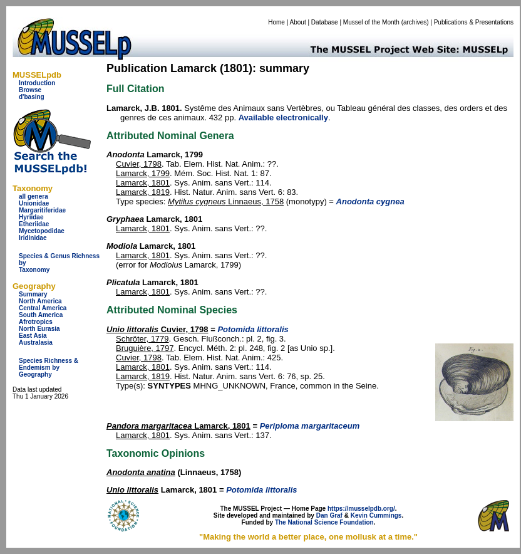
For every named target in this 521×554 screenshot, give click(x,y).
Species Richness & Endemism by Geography (48, 367)
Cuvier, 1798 (139, 164)
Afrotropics (36, 321)
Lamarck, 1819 (143, 192)
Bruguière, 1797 (145, 348)
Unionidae (34, 203)
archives (414, 22)
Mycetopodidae (41, 230)
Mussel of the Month (371, 22)
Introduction (37, 83)
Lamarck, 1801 (143, 182)
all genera (33, 196)
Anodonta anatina (140, 472)
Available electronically (283, 117)
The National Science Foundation (324, 522)
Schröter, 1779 (142, 338)
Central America (42, 308)
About (298, 22)
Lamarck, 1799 (143, 173)
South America (41, 314)
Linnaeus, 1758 (226, 201)
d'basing (31, 96)
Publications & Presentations (473, 22)
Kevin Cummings (376, 515)
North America (40, 301)
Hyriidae (31, 217)
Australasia (36, 342)
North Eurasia (39, 328)
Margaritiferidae (42, 210)
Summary (33, 294)
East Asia (33, 335)
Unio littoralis (132, 489)
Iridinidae (32, 237)
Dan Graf (329, 515)
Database (324, 22)
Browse (30, 89)
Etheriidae (34, 224)
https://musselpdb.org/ (361, 508)
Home (276, 22)
